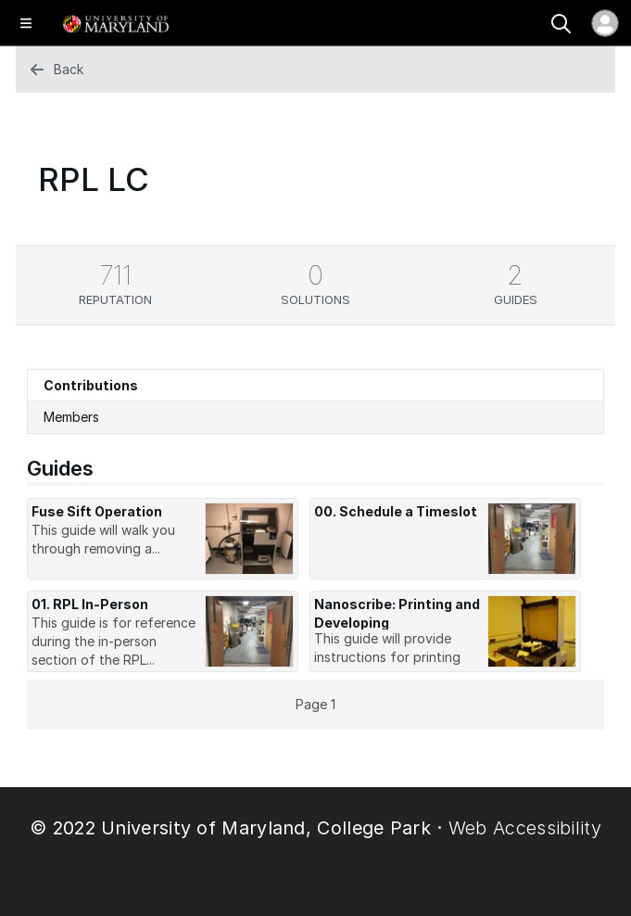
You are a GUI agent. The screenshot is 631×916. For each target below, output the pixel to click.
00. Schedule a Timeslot (395, 511)
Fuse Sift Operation (97, 511)
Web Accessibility (524, 828)
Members (71, 417)
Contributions (91, 385)
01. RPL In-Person (90, 604)
